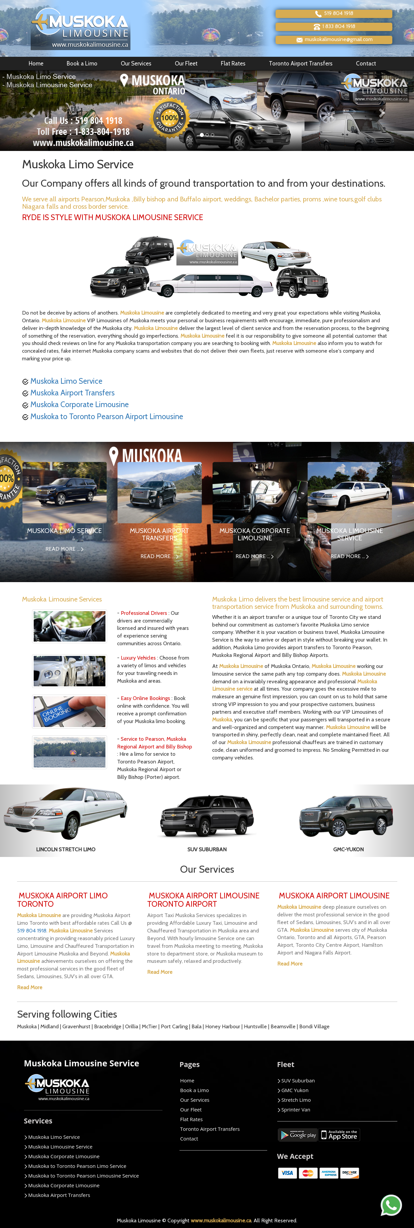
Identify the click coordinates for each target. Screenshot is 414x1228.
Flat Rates (233, 63)
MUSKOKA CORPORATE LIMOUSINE (255, 534)
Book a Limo (82, 63)
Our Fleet (186, 63)
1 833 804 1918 (334, 27)
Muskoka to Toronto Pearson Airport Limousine (102, 416)
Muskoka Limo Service (62, 381)
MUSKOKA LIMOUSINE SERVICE (349, 534)
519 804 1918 (333, 14)
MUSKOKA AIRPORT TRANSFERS (159, 534)
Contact (366, 63)
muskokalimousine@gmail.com (334, 40)
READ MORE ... (64, 549)
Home (36, 63)
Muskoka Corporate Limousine (75, 404)
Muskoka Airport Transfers (68, 392)
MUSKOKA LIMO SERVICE (64, 530)
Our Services (136, 63)
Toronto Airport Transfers (301, 63)
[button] (31, 110)
